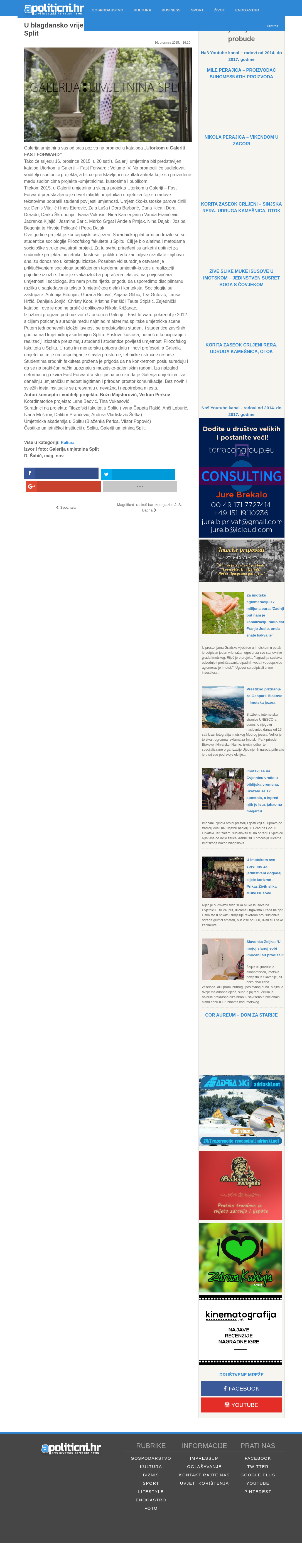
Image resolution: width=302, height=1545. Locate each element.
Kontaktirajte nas (204, 1476)
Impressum (204, 1459)
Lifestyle (151, 1493)
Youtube (241, 1407)
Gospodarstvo (151, 1459)
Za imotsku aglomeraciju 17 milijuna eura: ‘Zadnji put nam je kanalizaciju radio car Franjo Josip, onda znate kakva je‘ (265, 615)
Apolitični (51, 8)
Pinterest (258, 1493)
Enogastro (151, 1501)
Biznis (151, 1476)
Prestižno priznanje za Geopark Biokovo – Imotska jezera (265, 696)
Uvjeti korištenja (204, 1484)
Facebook (241, 1390)
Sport (151, 1484)
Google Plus (257, 1476)
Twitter (258, 1468)
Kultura (69, 442)
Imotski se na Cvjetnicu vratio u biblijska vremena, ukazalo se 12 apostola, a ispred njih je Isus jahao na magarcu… (265, 791)
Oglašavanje (204, 1468)
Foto (151, 1509)
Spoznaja (67, 494)
